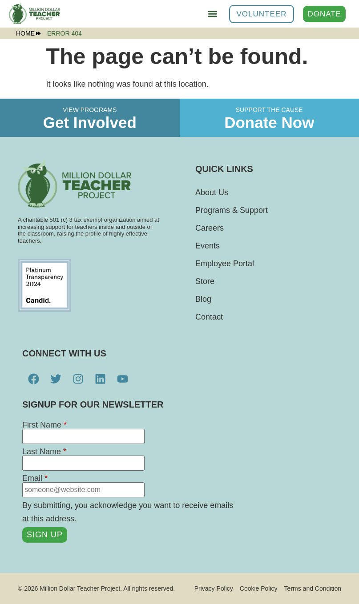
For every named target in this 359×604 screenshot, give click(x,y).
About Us (211, 192)
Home (28, 33)
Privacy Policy (213, 588)
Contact (209, 316)
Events (207, 245)
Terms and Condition (312, 588)
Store (204, 281)
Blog (203, 299)
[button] (213, 14)
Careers (209, 228)
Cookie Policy (259, 588)
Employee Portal (224, 263)
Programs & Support (231, 210)
